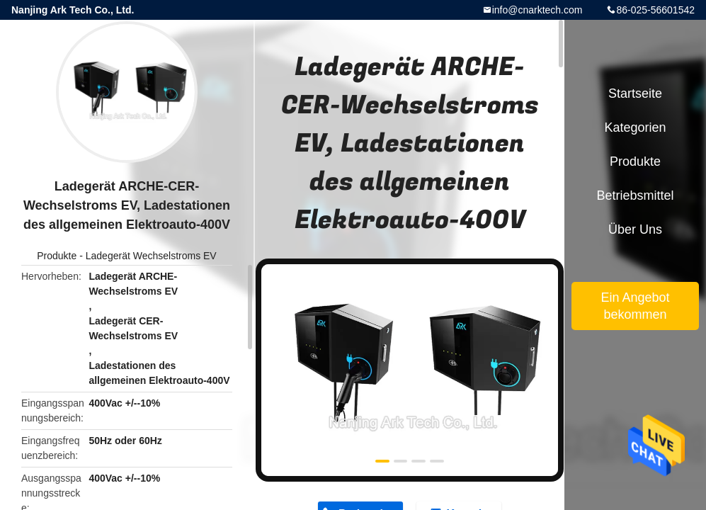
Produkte (56, 255)
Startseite (635, 93)
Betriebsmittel (634, 195)
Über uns (635, 229)
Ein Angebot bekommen (634, 306)
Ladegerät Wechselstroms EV (151, 255)
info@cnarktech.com (537, 10)
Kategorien (635, 127)
